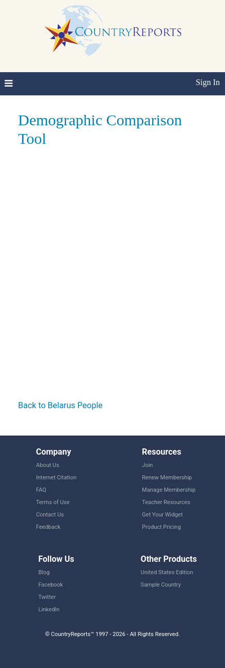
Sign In (208, 82)
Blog (44, 572)
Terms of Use (53, 502)
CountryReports (112, 31)
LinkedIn (48, 609)
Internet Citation (56, 477)
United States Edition (167, 572)
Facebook (50, 584)
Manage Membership (169, 490)
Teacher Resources (166, 502)
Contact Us (50, 514)
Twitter (47, 597)
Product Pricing (161, 527)
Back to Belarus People (60, 405)
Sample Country (161, 584)
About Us (47, 465)
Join (147, 465)
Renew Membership (167, 477)
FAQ (41, 490)
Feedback (48, 527)
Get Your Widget (162, 514)
